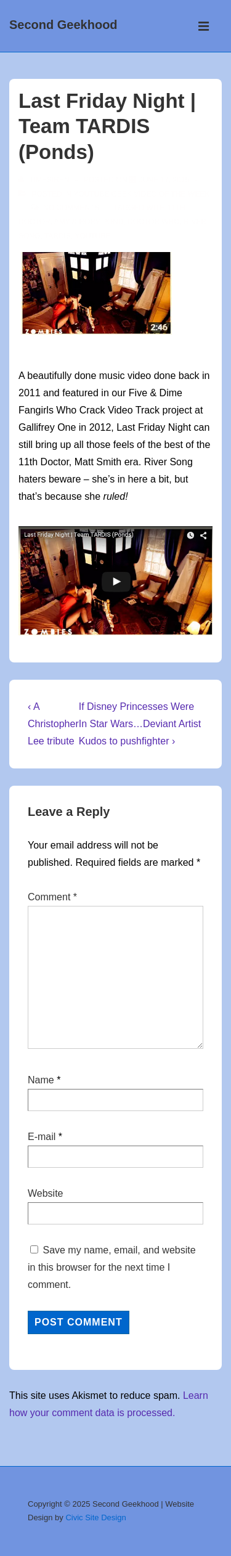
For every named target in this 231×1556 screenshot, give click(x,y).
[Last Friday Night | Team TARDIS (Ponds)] (164, 180)
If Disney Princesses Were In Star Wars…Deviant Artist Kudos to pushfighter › (140, 723)
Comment (52, 897)
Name (41, 1080)
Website (45, 1193)
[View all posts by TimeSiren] (44, 180)
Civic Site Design (95, 1517)
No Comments (71, 207)
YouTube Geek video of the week (141, 194)
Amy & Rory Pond (89, 222)
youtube (92, 236)
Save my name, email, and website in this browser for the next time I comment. (112, 1267)
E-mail (41, 1136)
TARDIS (57, 236)
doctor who (153, 222)
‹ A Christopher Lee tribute (53, 723)
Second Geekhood (63, 24)
